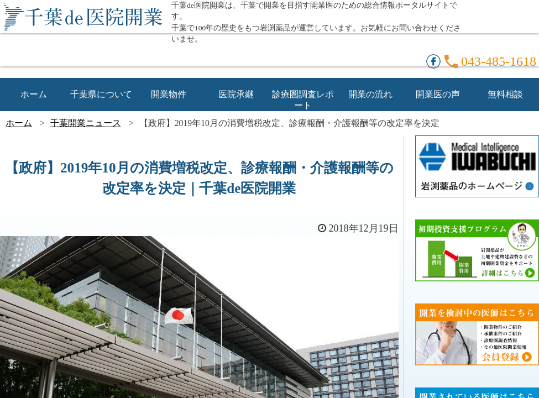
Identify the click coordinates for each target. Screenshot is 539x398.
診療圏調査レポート (303, 95)
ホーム (33, 94)
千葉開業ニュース (85, 123)
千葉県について (101, 94)
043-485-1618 (498, 61)
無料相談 (505, 94)
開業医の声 (438, 94)
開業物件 (168, 94)
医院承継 (236, 94)
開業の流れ (370, 94)
